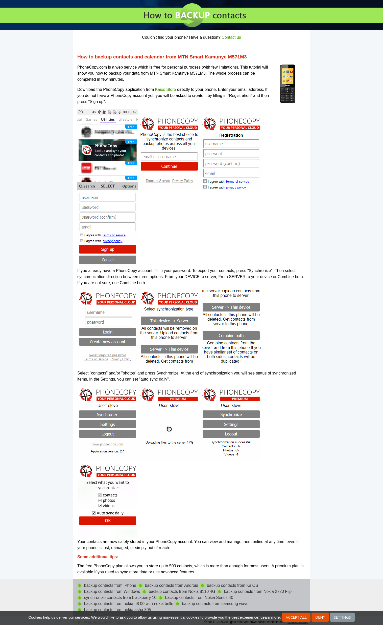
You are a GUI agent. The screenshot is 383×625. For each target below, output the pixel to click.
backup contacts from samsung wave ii (216, 603)
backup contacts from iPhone (110, 585)
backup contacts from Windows (112, 591)
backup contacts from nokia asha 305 (117, 610)
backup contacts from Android (171, 585)
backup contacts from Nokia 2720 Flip (258, 591)
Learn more (270, 617)
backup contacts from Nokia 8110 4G (182, 591)
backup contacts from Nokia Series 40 (199, 597)
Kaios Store (165, 89)
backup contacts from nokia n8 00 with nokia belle (128, 603)
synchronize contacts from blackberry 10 (120, 597)
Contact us (231, 37)
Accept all (296, 617)
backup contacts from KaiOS (232, 585)
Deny (320, 617)
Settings (342, 617)
